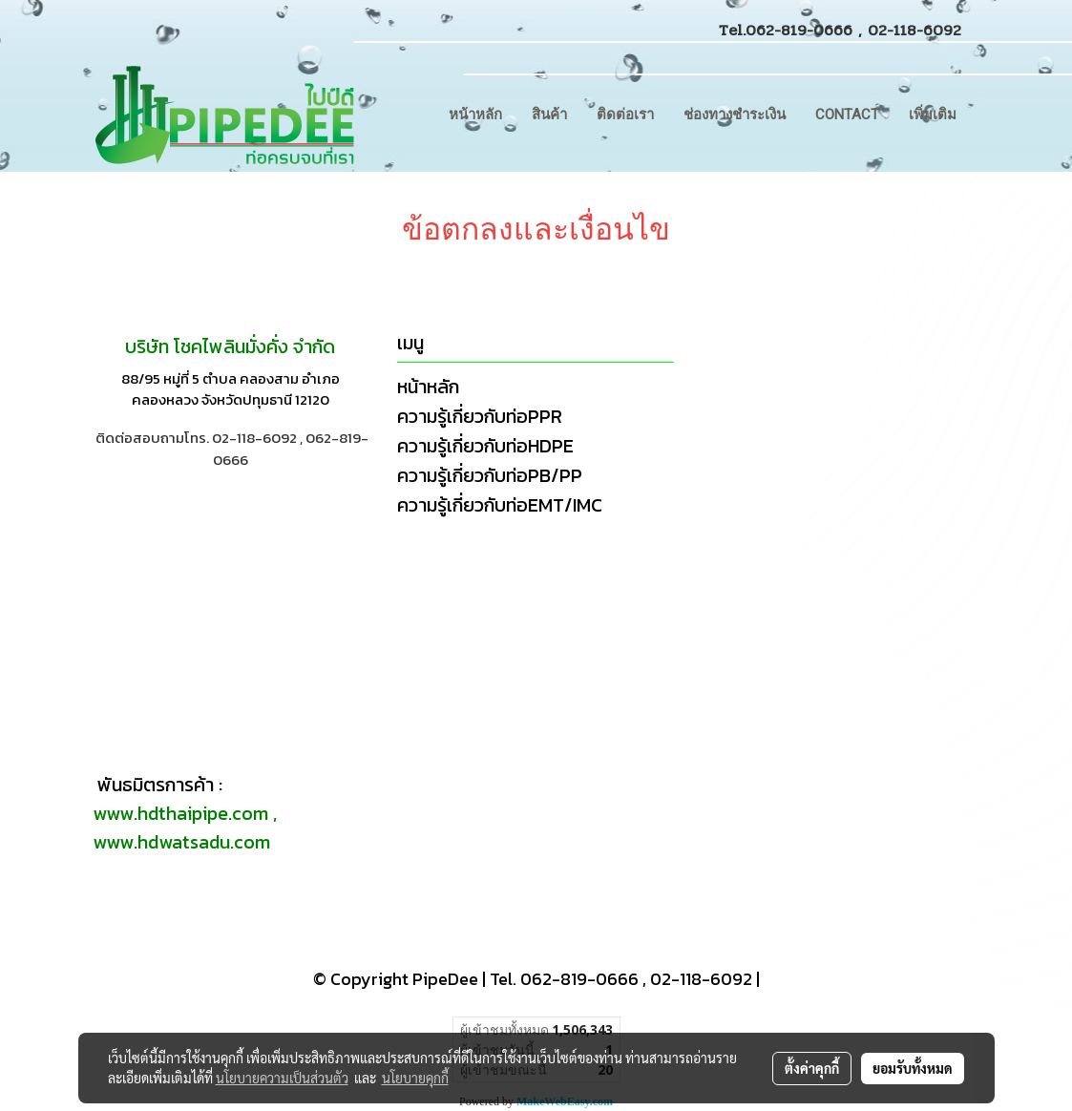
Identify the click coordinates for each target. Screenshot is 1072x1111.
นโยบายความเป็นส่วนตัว (282, 1077)
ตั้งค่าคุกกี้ (812, 1068)
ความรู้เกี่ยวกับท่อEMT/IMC (499, 505)
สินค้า (549, 114)
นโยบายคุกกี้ (415, 1077)
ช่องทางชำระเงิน (734, 114)
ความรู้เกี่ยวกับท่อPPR (479, 416)
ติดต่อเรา (625, 114)
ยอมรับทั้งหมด (912, 1068)
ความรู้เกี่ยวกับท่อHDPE (485, 445)
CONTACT (847, 114)
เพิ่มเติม (932, 114)
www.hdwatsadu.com (181, 842)
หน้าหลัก (475, 114)
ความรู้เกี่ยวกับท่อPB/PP (489, 475)
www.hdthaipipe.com (180, 813)
